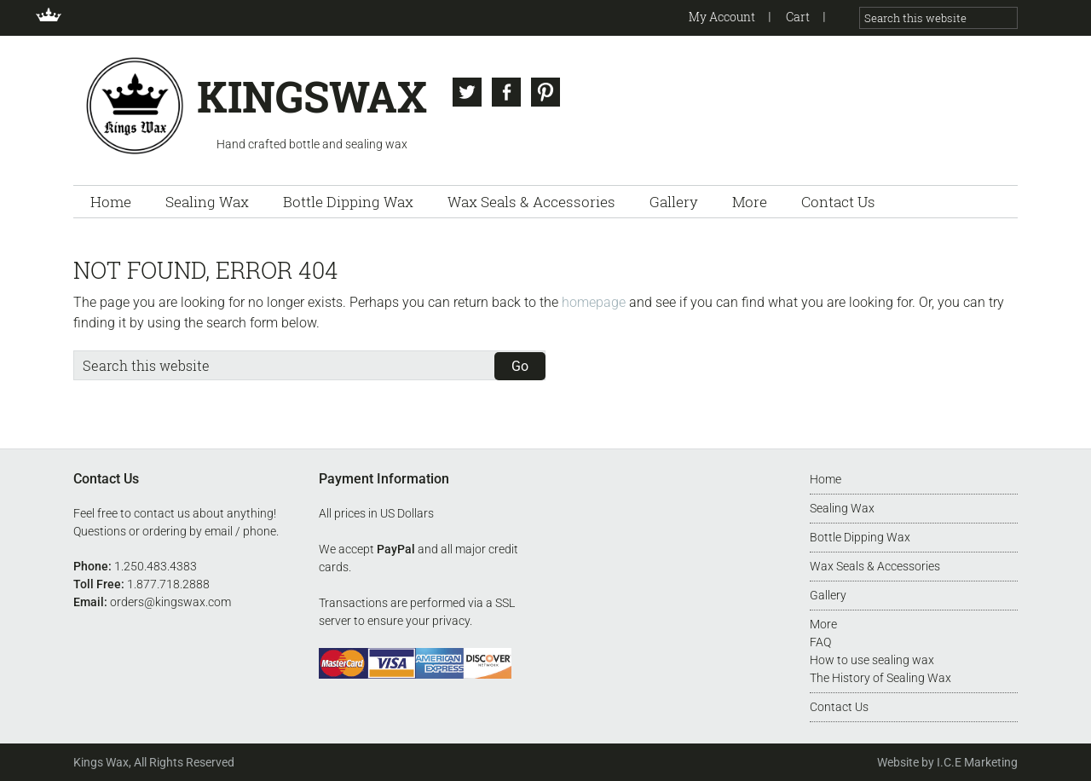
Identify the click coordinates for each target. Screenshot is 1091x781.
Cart (798, 17)
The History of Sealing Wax (880, 678)
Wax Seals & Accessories (875, 566)
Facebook (506, 92)
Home (825, 479)
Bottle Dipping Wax (860, 537)
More (823, 624)
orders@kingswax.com (170, 602)
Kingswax (135, 104)
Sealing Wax (842, 508)
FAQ (820, 642)
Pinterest (545, 92)
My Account (722, 17)
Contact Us (839, 707)
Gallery (828, 595)
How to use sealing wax (872, 660)
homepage (594, 302)
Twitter (467, 92)
